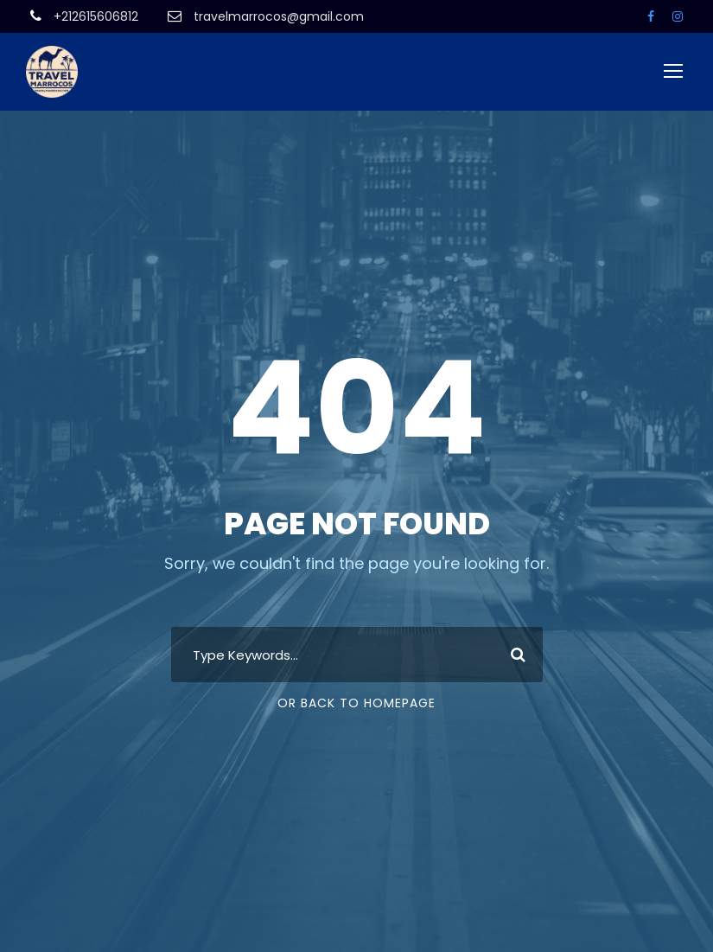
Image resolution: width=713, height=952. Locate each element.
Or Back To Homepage (356, 703)
